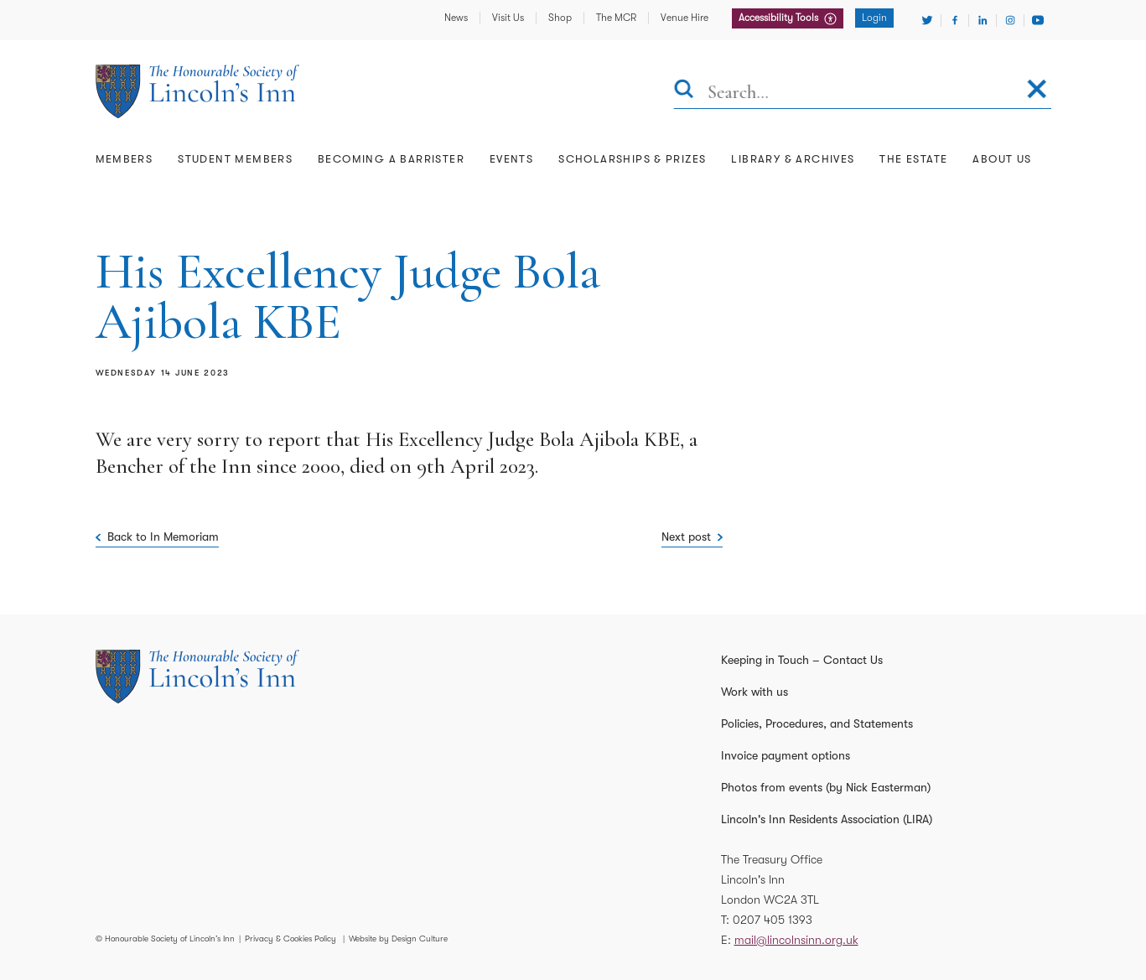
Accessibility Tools (780, 17)
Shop (560, 17)
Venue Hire (684, 17)
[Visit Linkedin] (982, 20)
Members (124, 159)
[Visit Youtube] (1037, 20)
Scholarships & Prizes (632, 159)
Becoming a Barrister (391, 159)
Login (874, 17)
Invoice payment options (785, 755)
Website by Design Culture (398, 938)
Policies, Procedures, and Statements (817, 723)
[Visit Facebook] (954, 20)
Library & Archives (792, 159)
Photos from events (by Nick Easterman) (826, 787)
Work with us (754, 691)
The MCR (616, 17)
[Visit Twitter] (927, 20)
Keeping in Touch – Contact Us (802, 659)
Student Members (235, 159)
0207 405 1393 (772, 919)
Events (511, 159)
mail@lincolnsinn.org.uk (796, 939)
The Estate (913, 159)
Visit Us (508, 17)
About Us (1001, 159)
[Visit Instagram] (1010, 20)
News (456, 17)
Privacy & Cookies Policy (290, 938)
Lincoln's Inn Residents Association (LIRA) (826, 819)
